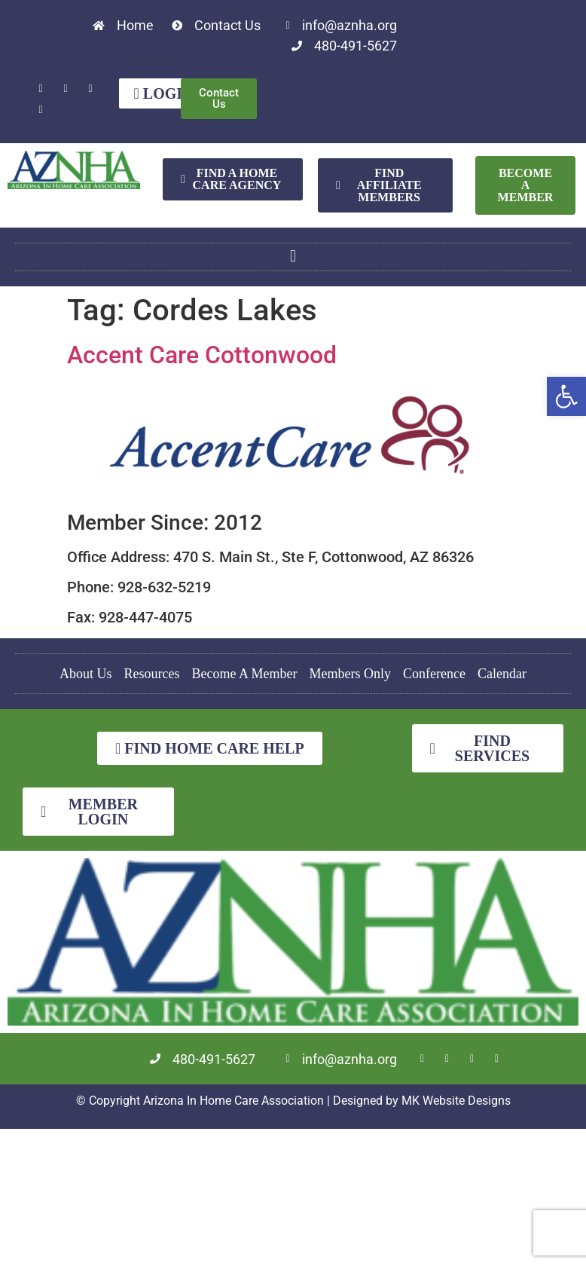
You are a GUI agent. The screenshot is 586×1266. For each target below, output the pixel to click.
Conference (434, 673)
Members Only (350, 673)
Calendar (502, 673)
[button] (566, 396)
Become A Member (245, 673)
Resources (152, 673)
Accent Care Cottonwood (202, 355)
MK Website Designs (456, 1100)
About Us (86, 673)
